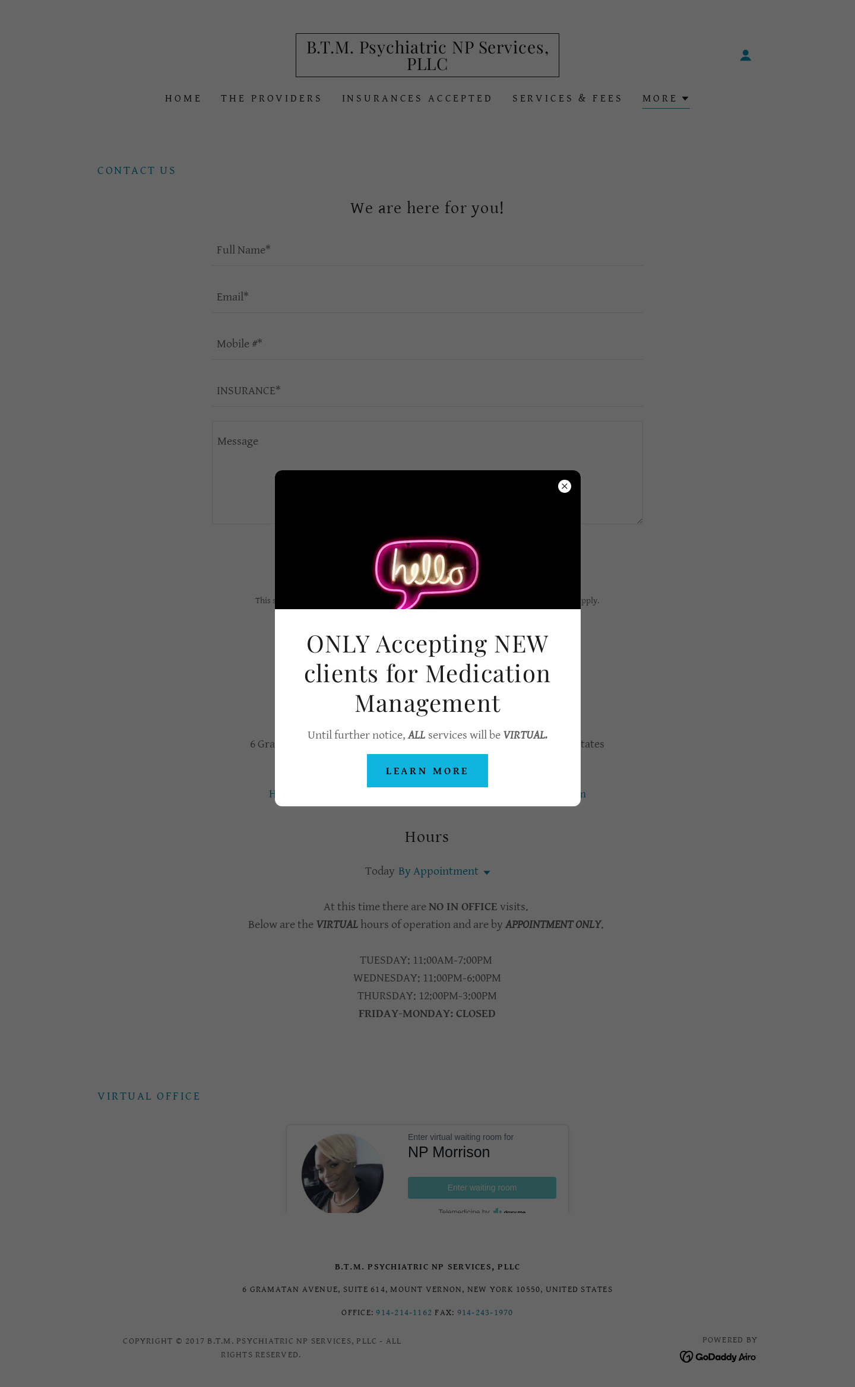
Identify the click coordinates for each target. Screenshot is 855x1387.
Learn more (428, 771)
